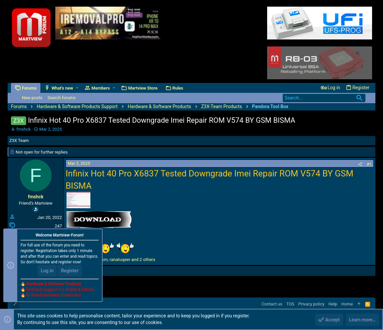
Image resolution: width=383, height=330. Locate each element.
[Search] (324, 98)
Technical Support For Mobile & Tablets (59, 290)
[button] (76, 88)
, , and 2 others (114, 259)
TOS (290, 303)
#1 (369, 164)
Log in (47, 271)
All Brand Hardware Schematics (53, 295)
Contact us (272, 303)
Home (347, 303)
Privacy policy (311, 303)
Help (332, 303)
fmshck (23, 129)
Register (69, 271)
